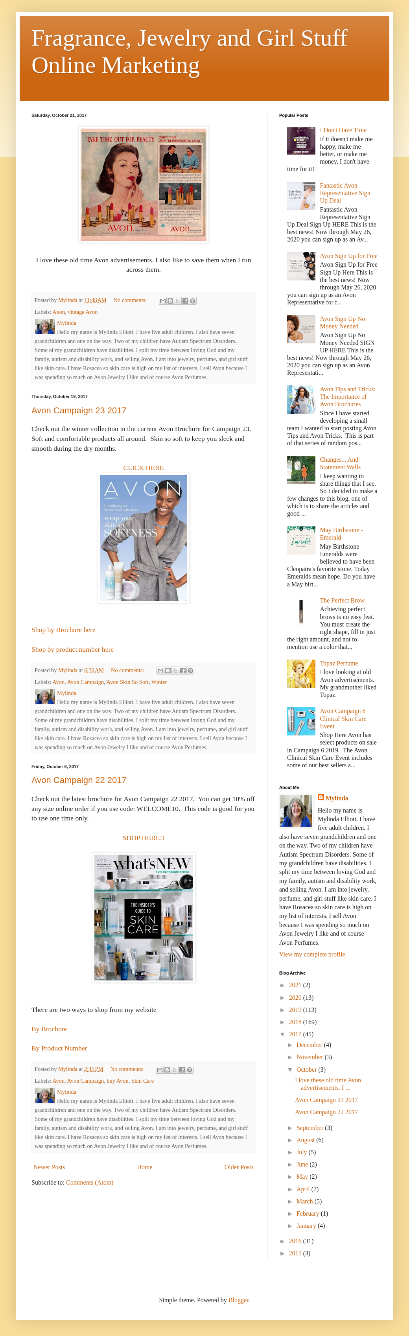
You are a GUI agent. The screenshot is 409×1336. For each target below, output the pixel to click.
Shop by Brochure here (63, 630)
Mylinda (337, 798)
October (308, 1069)
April (304, 1189)
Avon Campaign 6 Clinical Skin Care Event (343, 718)
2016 (296, 1241)
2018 (296, 1022)
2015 (296, 1253)
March (306, 1201)
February (309, 1213)
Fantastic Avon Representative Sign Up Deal (345, 193)
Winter (159, 682)
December (310, 1044)
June (303, 1164)
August (306, 1140)
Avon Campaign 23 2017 (79, 410)
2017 (296, 1034)
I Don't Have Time (343, 130)
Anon (58, 312)
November (311, 1057)
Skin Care (142, 1081)
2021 (296, 985)
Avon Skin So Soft (128, 682)
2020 (296, 997)
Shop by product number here (72, 649)
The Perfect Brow (342, 600)
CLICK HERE (143, 468)
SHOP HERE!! (143, 838)
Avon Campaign (85, 682)
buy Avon (117, 1081)
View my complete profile (312, 954)
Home (145, 1167)
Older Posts (239, 1167)
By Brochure (49, 1029)
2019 (296, 1009)
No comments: (131, 300)
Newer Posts (49, 1167)
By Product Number (59, 1048)
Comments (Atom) (89, 1182)
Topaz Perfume (339, 663)
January (307, 1225)
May (303, 1176)
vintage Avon (83, 312)
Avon (58, 682)
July (303, 1152)
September (311, 1127)
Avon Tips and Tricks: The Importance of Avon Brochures (348, 396)
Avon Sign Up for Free (348, 255)
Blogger (238, 1300)
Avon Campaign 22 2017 (79, 780)
